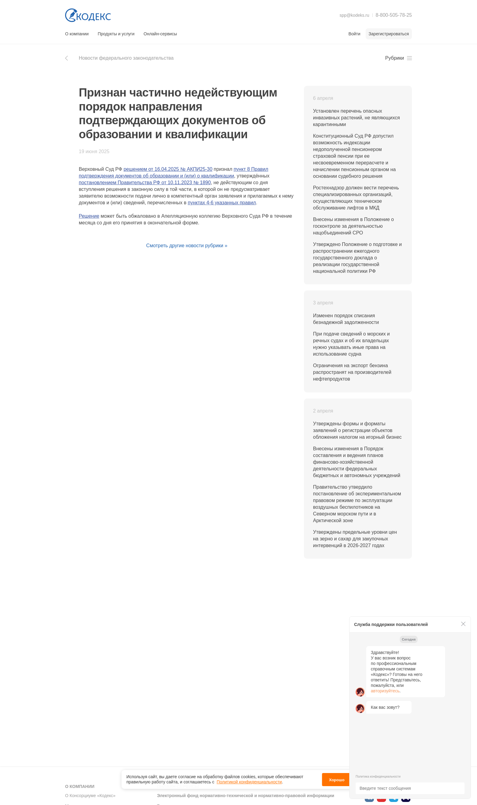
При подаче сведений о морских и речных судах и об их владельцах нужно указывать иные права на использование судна (351, 344)
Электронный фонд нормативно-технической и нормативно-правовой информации (245, 795)
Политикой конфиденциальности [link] (249, 780)
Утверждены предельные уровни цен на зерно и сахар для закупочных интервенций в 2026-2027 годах (355, 538)
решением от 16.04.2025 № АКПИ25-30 (168, 169)
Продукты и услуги (116, 33)
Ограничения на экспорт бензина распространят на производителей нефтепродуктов (352, 372)
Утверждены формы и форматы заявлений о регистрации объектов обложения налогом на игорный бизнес (357, 430)
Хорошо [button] (336, 778)
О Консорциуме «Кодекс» (90, 795)
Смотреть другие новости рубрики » (187, 245)
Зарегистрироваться (389, 33)
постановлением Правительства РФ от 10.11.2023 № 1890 (145, 182)
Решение (89, 216)
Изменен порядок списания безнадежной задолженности (346, 319)
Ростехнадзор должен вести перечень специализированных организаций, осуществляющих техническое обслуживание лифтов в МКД (356, 197)
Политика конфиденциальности (378, 776)
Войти (354, 33)
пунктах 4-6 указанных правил (222, 202)
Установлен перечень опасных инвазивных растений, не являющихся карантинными (356, 117)
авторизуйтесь (385, 690)
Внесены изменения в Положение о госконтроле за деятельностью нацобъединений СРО (353, 226)
